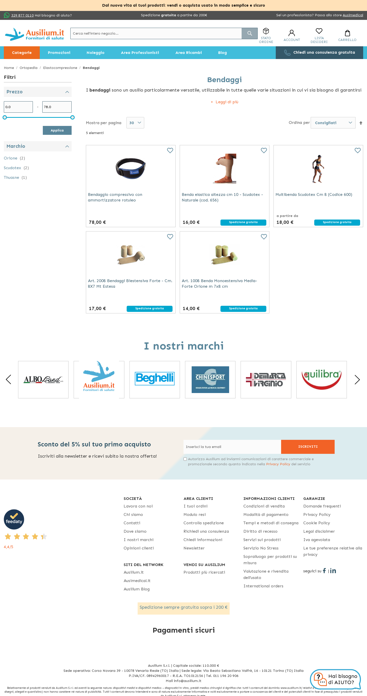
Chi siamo (133, 514)
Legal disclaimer (319, 531)
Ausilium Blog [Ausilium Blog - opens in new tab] (137, 589)
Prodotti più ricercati (204, 572)
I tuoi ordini (195, 506)
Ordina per (299, 122)
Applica (57, 130)
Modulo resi (195, 514)
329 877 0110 (22, 15)
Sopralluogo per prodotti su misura (270, 559)
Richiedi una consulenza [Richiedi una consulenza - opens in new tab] (206, 531)
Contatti (132, 522)
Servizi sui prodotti (262, 539)
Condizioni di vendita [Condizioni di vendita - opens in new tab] (264, 506)
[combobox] (164, 33)
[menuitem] (22, 52)
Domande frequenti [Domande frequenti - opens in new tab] (322, 506)
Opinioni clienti (139, 548)
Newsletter (194, 548)
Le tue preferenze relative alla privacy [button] (332, 551)
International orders (263, 586)
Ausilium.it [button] (134, 572)
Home (9, 68)
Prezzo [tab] (14, 92)
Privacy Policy (278, 464)
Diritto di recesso (260, 531)
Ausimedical (353, 15)
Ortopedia (29, 68)
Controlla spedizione (204, 522)
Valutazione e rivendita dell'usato (266, 574)
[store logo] (34, 34)
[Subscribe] (308, 447)
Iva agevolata (316, 539)
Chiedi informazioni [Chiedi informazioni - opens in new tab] (203, 539)
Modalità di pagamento (266, 514)
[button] (361, 123)
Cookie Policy (316, 522)
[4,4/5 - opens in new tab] (64, 529)
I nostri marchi (138, 539)
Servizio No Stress (261, 548)
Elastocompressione (60, 68)
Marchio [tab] (15, 146)
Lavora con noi (138, 506)
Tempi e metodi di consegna (270, 522)
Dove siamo (135, 531)
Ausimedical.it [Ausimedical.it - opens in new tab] (137, 580)
